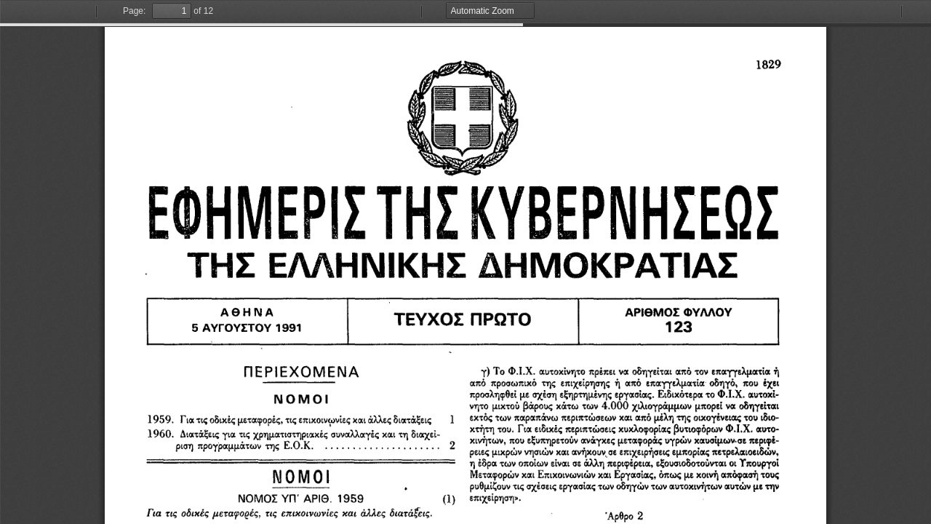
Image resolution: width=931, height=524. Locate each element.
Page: (134, 11)
